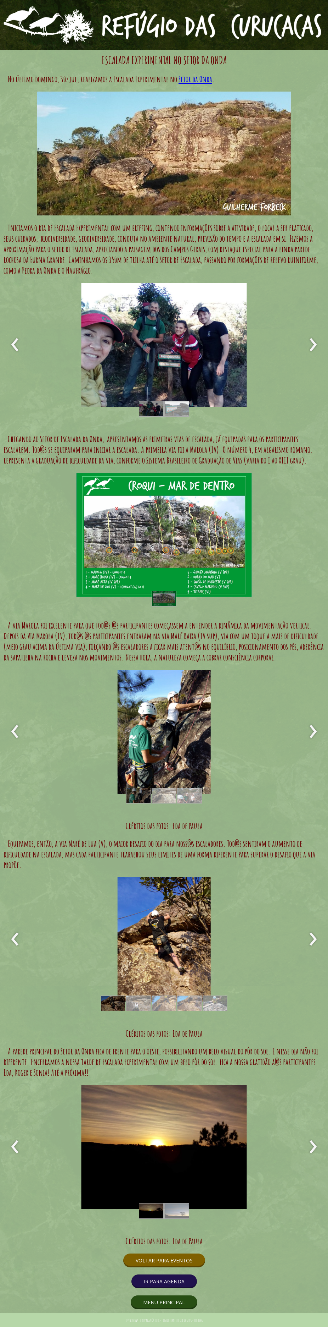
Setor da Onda (195, 79)
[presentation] (15, 345)
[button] (151, 409)
